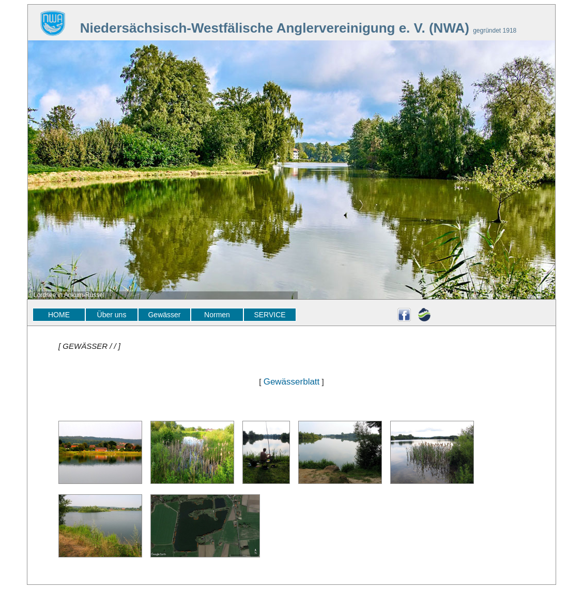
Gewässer (164, 315)
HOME (59, 315)
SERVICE (269, 315)
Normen (217, 315)
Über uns (112, 315)
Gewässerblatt (292, 382)
